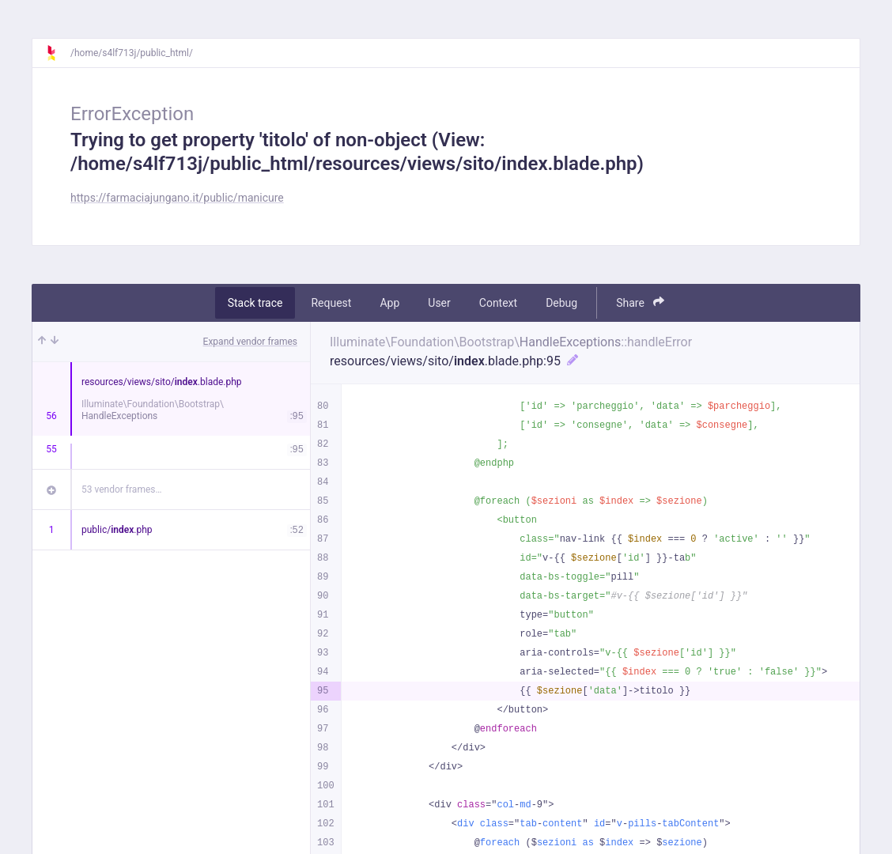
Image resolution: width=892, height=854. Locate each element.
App (389, 303)
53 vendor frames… (121, 489)
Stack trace (255, 303)
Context (498, 303)
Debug (561, 303)
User (439, 303)
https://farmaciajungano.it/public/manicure (177, 197)
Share (640, 302)
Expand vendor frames (250, 341)
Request (331, 303)
